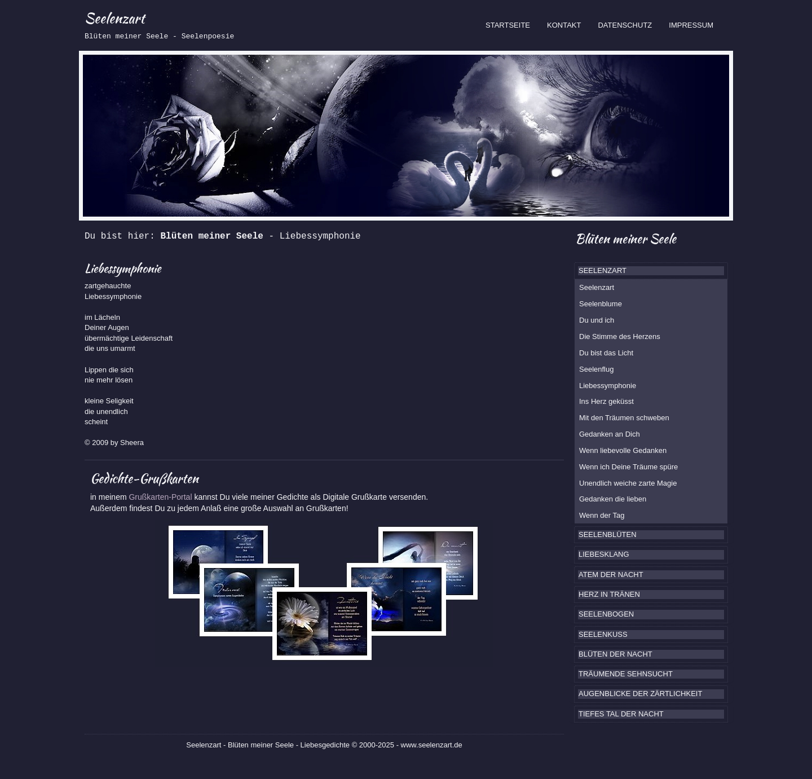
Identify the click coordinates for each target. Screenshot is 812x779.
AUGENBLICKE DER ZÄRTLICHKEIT (640, 693)
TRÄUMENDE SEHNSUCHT (626, 674)
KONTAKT (564, 25)
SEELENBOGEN (606, 614)
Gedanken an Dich (609, 434)
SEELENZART (602, 270)
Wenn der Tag (601, 515)
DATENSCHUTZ (625, 25)
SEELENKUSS (603, 634)
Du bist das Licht (606, 353)
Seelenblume (600, 304)
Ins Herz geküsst (606, 401)
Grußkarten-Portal (161, 496)
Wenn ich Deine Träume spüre (628, 467)
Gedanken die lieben (612, 499)
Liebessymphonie (607, 385)
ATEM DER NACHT (611, 574)
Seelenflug (596, 369)
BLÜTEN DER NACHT (615, 654)
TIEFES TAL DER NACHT (621, 714)
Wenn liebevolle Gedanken (623, 450)
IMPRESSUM (691, 25)
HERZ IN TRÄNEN (609, 594)
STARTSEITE (512, 24)
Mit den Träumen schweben (624, 417)
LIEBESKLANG (604, 554)
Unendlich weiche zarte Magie (628, 483)
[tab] (651, 270)
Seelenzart (596, 287)
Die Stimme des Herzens (619, 336)
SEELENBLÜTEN (608, 534)
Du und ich (596, 320)
